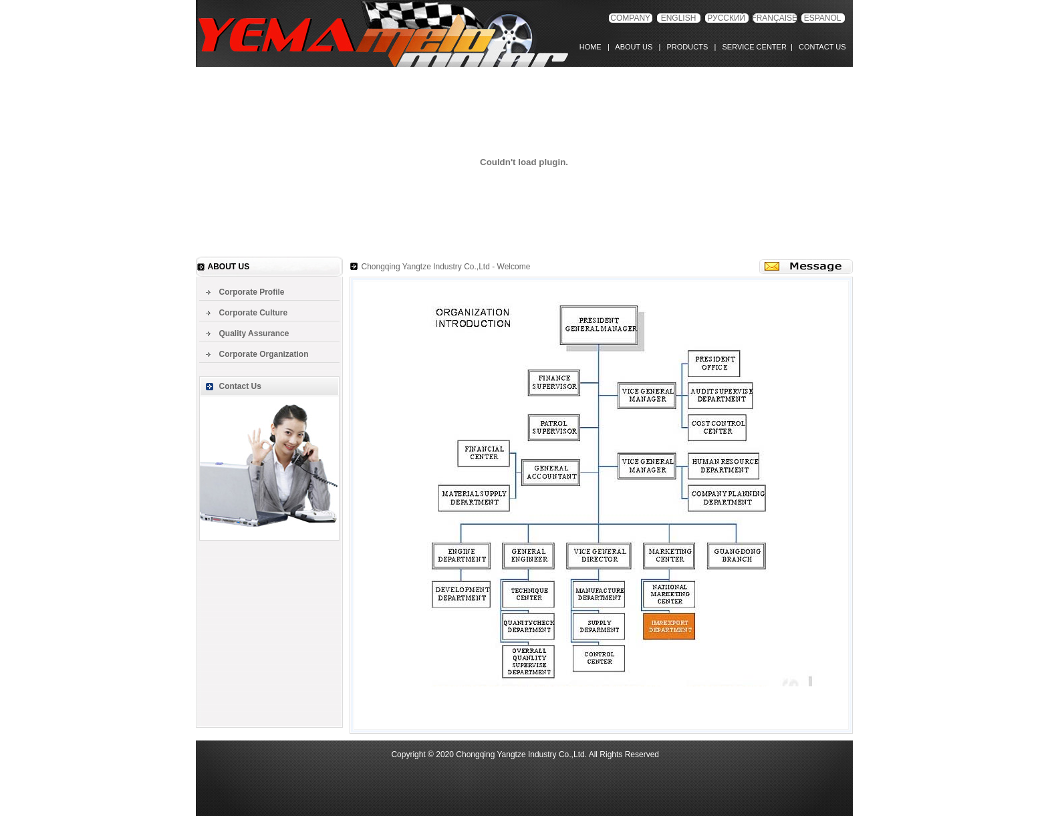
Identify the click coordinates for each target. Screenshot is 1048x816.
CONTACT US (820, 47)
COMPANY (630, 18)
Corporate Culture (253, 312)
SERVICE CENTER (752, 47)
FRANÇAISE (774, 18)
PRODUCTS (685, 47)
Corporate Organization (264, 354)
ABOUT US (633, 47)
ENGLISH (678, 18)
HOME (593, 47)
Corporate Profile (252, 292)
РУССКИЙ (726, 18)
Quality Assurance (254, 333)
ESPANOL (822, 18)
